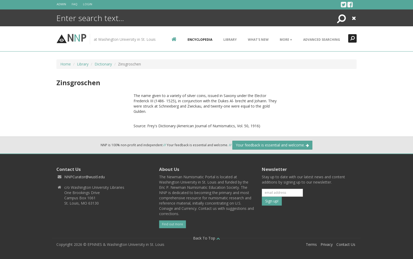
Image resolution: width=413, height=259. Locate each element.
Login (87, 4)
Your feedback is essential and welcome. (272, 145)
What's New (258, 39)
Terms (311, 244)
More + (286, 39)
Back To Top (206, 238)
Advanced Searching (321, 39)
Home (65, 64)
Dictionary (103, 64)
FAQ (74, 4)
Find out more (172, 224)
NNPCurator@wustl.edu (84, 176)
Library (230, 39)
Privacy (327, 244)
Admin (61, 4)
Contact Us (345, 244)
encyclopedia (200, 39)
